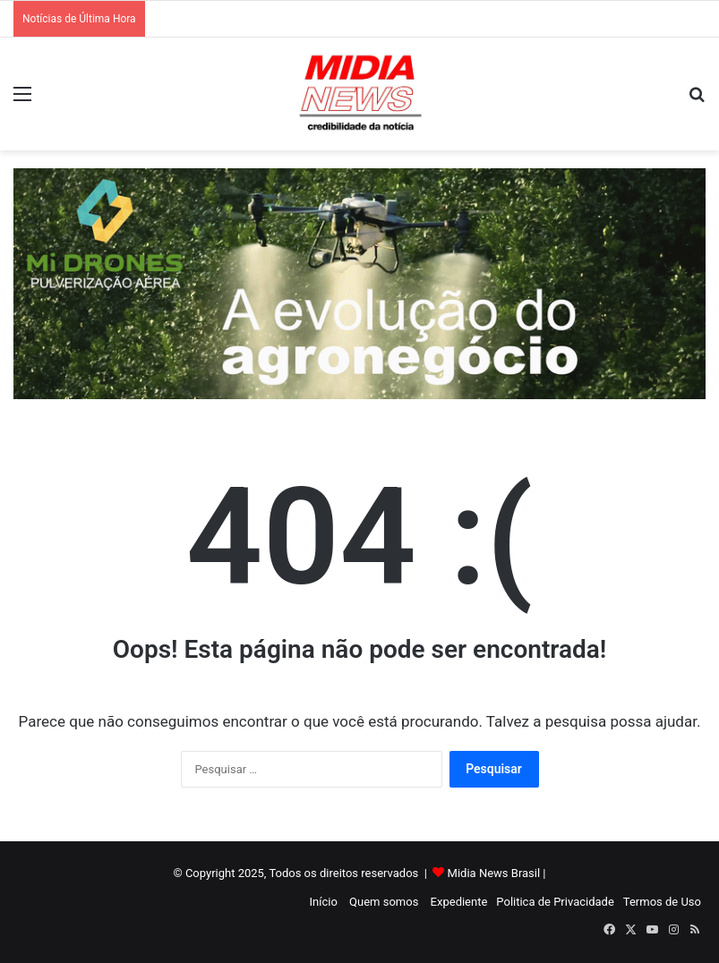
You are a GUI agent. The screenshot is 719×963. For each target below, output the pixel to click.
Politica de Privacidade (554, 901)
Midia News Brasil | (497, 873)
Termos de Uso (662, 901)
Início (324, 901)
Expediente (459, 901)
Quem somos (383, 901)
